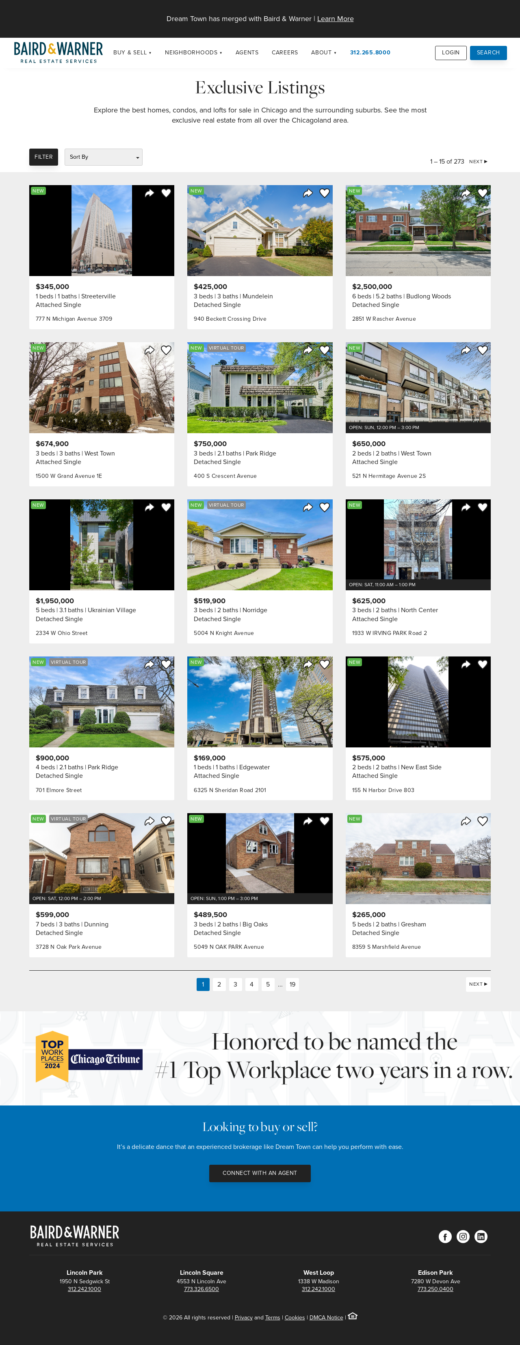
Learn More (335, 18)
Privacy (244, 1317)
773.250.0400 (435, 1289)
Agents (247, 52)
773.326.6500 (201, 1289)
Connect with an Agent (260, 1173)
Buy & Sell (130, 52)
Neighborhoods (191, 52)
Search (488, 52)
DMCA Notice (326, 1317)
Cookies (295, 1317)
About (321, 52)
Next (476, 161)
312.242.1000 (84, 1289)
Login (451, 52)
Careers (285, 52)
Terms (272, 1317)
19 (292, 984)
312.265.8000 (370, 52)
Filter (44, 157)
